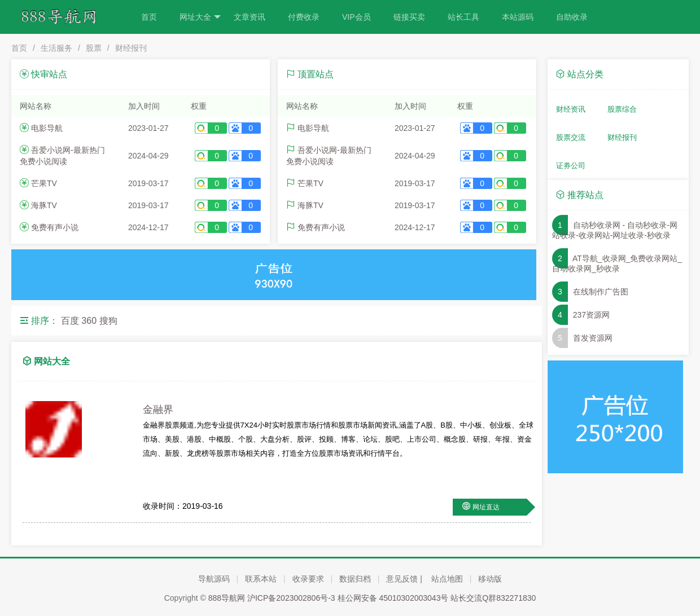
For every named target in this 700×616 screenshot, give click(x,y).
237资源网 (591, 314)
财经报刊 (131, 47)
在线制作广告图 (600, 291)
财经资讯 (570, 109)
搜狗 (108, 320)
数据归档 (355, 578)
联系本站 (261, 578)
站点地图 (447, 578)
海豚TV (44, 205)
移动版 (490, 578)
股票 (94, 47)
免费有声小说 (54, 227)
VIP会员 (356, 16)
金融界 (158, 409)
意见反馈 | (404, 578)
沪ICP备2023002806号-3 (291, 597)
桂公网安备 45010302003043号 (393, 597)
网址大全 (200, 17)
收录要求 (308, 578)
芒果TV (44, 183)
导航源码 (214, 578)
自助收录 (572, 16)
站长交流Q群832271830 (493, 597)
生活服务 (56, 47)
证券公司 (570, 165)
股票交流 (570, 137)
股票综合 (622, 109)
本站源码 (517, 16)
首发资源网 (593, 337)
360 (89, 320)
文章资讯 (249, 16)
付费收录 (304, 16)
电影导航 (47, 128)
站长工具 (463, 16)
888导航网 (226, 597)
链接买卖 (409, 16)
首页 (149, 16)
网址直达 (486, 507)
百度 (70, 320)
